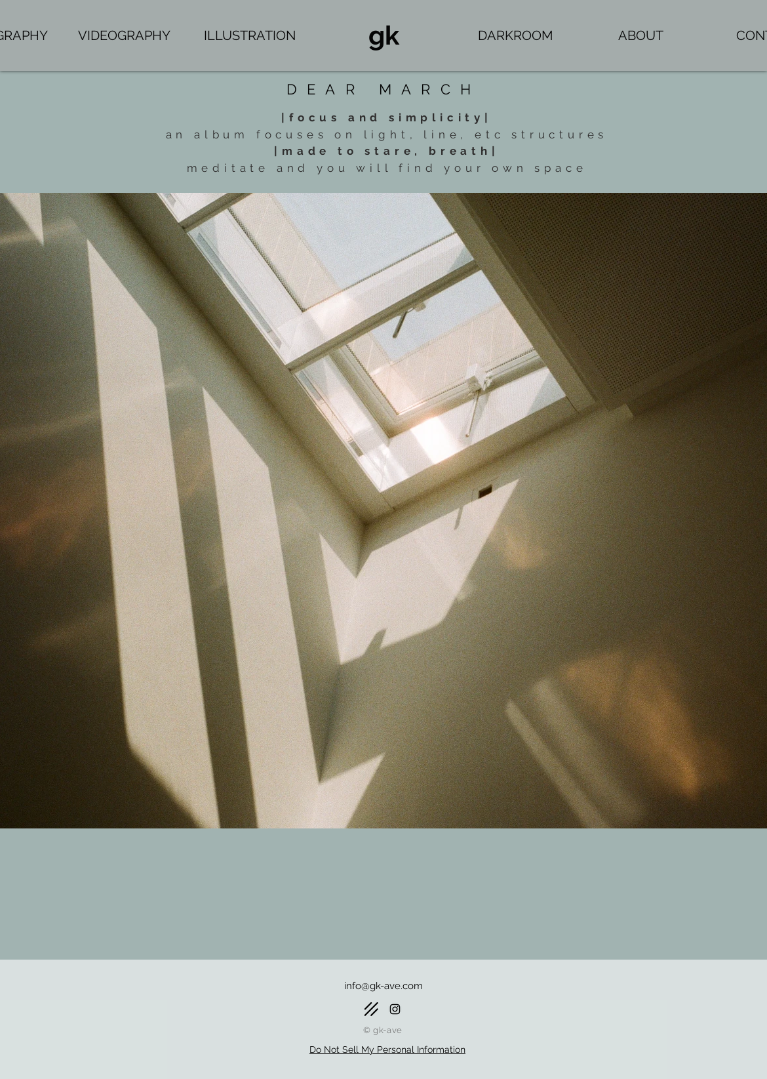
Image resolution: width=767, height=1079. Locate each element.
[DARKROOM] (515, 35)
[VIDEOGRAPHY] (124, 35)
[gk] (383, 35)
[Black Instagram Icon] (395, 1009)
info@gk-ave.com (383, 986)
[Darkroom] (371, 1009)
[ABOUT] (640, 35)
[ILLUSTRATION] (249, 35)
